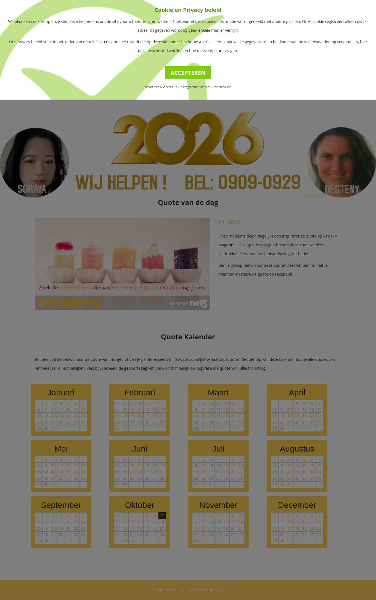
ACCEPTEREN (188, 72)
